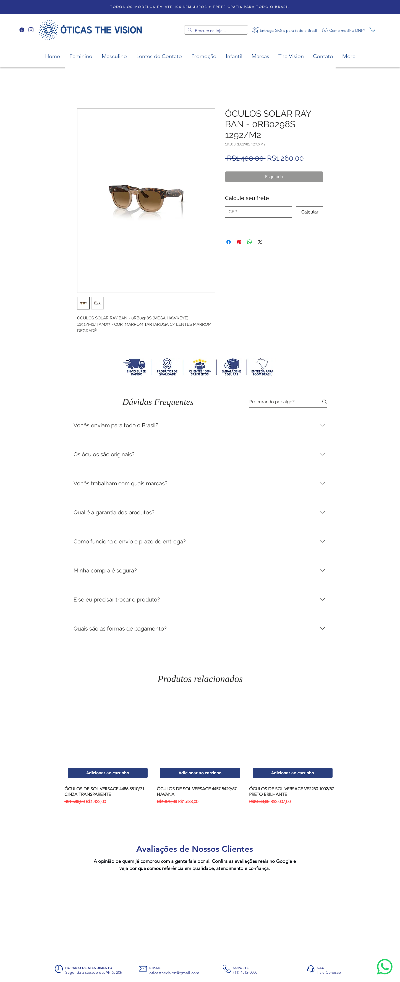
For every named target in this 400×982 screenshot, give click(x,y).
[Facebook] (21, 29)
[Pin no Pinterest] (239, 242)
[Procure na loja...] (215, 30)
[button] (372, 29)
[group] (200, 750)
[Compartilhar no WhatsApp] (249, 242)
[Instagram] (30, 29)
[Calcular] (309, 211)
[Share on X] (260, 242)
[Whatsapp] (384, 966)
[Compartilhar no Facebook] (228, 242)
